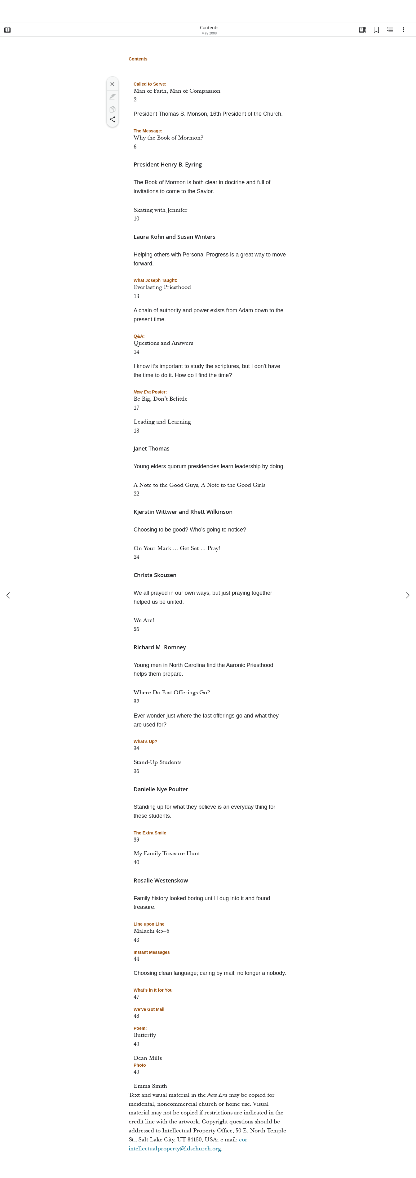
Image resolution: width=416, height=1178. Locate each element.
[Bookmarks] (376, 30)
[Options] (403, 30)
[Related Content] (390, 30)
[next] (407, 595)
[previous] (8, 595)
